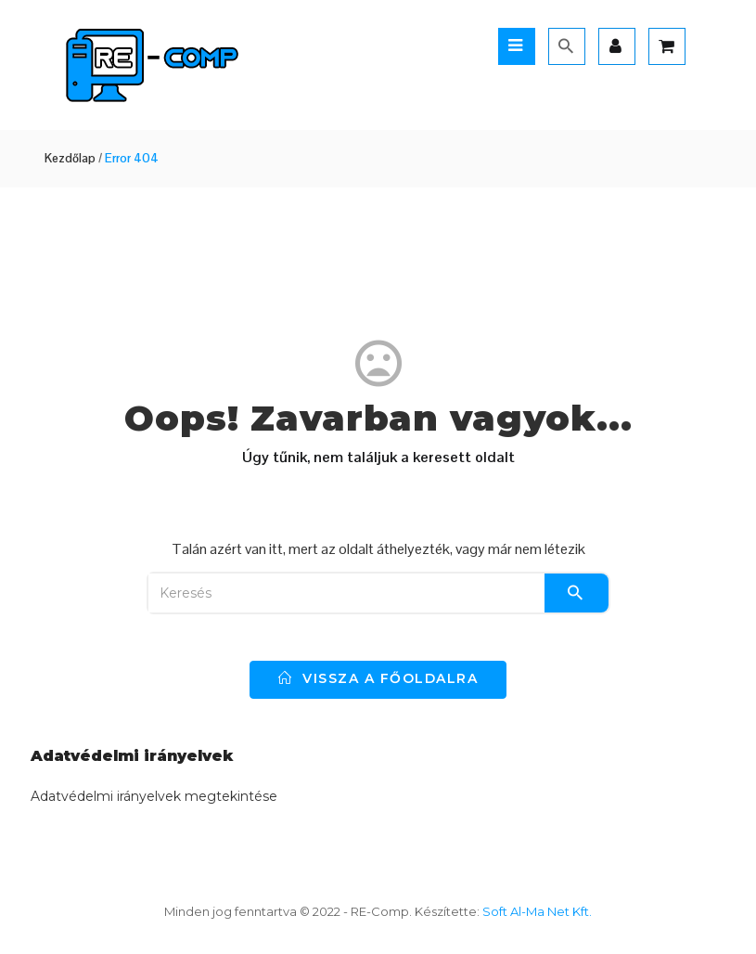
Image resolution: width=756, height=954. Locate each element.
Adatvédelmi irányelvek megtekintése (154, 796)
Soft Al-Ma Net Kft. (537, 911)
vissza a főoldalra (378, 678)
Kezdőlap (70, 158)
